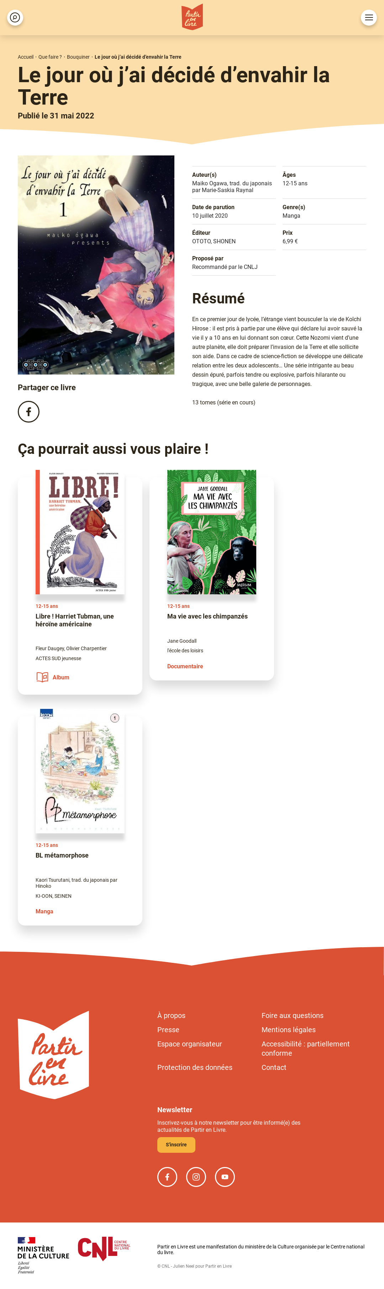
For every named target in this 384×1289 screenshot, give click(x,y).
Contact (274, 1067)
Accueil (25, 57)
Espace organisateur (189, 1044)
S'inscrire (176, 1144)
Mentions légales (289, 1029)
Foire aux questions (292, 1015)
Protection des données (194, 1067)
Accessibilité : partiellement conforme (306, 1048)
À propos (171, 1015)
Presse (168, 1029)
